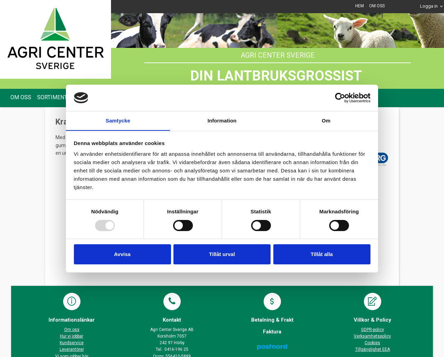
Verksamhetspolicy (372, 336)
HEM (359, 5)
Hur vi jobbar (71, 336)
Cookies (372, 342)
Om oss (71, 329)
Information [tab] (222, 121)
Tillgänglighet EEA (372, 349)
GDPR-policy (372, 329)
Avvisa (122, 254)
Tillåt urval (222, 254)
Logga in (429, 6)
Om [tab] (326, 121)
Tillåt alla (322, 254)
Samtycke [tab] (118, 121)
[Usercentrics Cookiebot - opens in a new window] (340, 97)
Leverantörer (72, 349)
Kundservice (72, 342)
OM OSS (377, 5)
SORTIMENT (52, 97)
